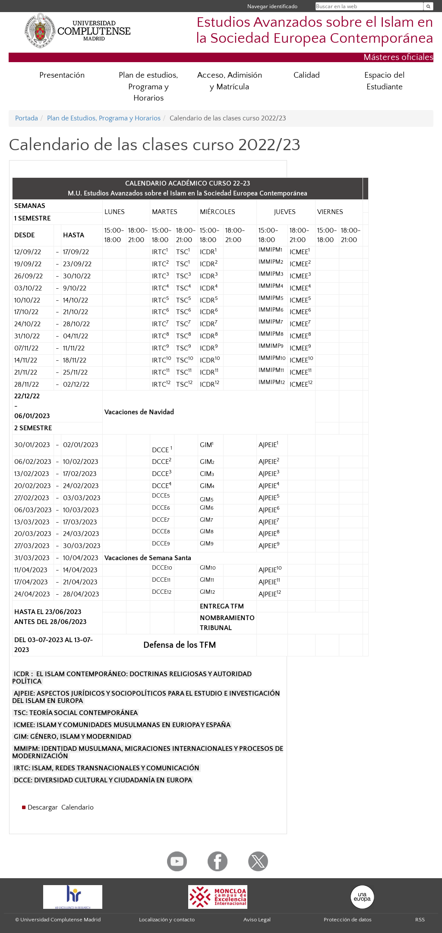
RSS (420, 920)
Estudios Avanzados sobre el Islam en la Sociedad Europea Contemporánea (314, 31)
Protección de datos (348, 920)
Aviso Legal (257, 920)
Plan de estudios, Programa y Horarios (148, 87)
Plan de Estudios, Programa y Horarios (104, 118)
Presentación (62, 75)
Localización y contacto (167, 920)
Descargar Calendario (61, 807)
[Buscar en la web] (428, 6)
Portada (26, 118)
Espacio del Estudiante (384, 81)
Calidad (307, 75)
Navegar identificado (272, 6)
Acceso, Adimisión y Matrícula (229, 81)
